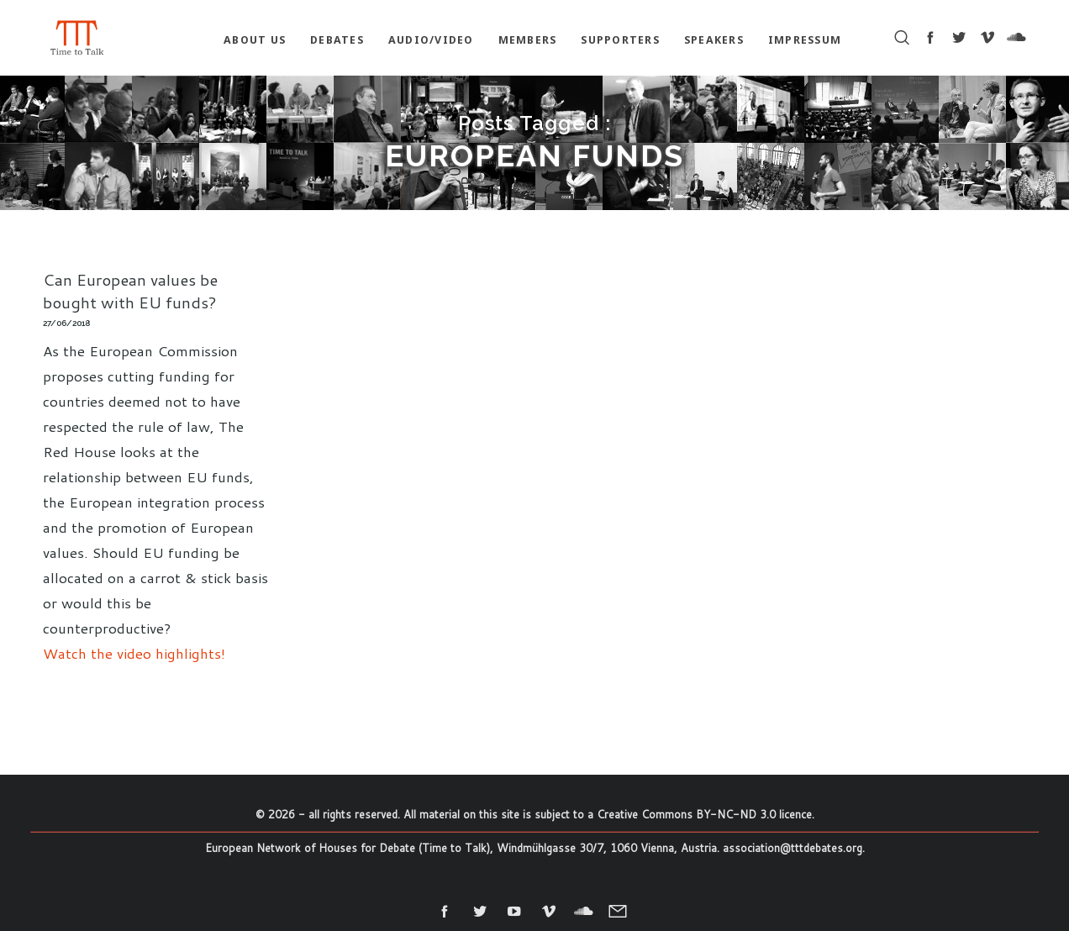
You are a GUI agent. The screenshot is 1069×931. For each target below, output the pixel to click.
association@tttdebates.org (792, 847)
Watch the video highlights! (134, 653)
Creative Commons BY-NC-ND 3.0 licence (704, 814)
